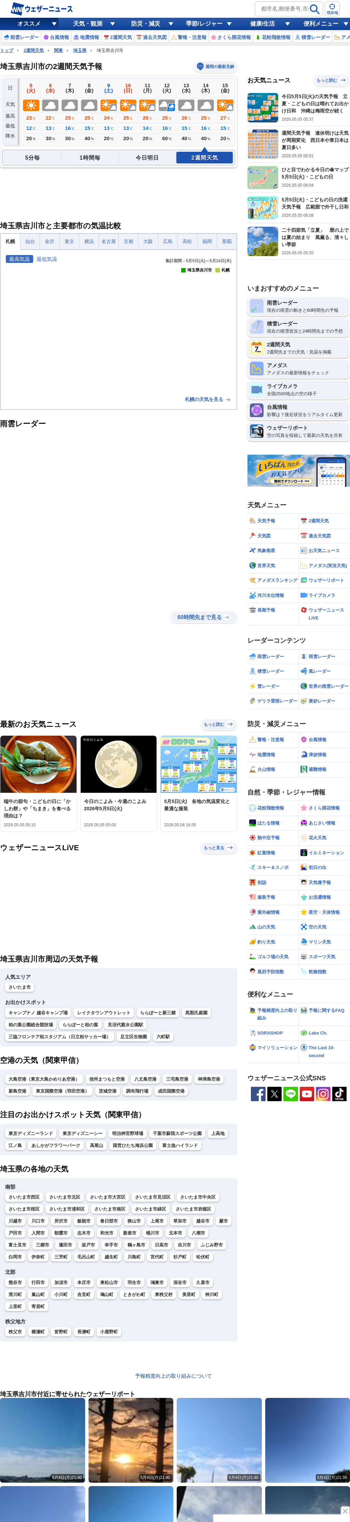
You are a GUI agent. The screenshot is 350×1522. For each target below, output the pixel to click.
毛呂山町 (86, 1256)
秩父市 (15, 1331)
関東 (58, 50)
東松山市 (109, 1282)
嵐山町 (38, 1294)
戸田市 (15, 1233)
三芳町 (61, 1256)
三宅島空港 (177, 1079)
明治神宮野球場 (127, 1133)
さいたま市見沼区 (153, 1197)
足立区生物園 (133, 1036)
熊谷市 (15, 1282)
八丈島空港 (145, 1079)
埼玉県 (79, 50)
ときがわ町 (134, 1294)
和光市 (106, 1233)
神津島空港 (209, 1079)
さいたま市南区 (109, 1209)
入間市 (38, 1233)
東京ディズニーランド (31, 1133)
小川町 (61, 1294)
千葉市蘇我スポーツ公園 (177, 1133)
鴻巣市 (157, 1282)
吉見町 (84, 1294)
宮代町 (157, 1256)
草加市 (180, 1221)
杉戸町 (180, 1256)
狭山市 (134, 1221)
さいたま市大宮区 (107, 1197)
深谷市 (180, 1282)
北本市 (175, 1233)
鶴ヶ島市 (136, 1244)
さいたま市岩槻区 (193, 1209)
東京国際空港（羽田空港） (62, 1091)
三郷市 (42, 1244)
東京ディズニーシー (83, 1133)
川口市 (38, 1221)
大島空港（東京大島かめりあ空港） (44, 1079)
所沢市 (61, 1221)
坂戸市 (88, 1244)
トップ (6, 50)
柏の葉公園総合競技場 (31, 1024)
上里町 (15, 1306)
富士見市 (17, 1244)
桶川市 (152, 1233)
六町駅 (163, 1036)
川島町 (134, 1256)
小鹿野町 (109, 1331)
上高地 (218, 1133)
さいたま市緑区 (150, 1209)
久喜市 (203, 1282)
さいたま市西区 (24, 1197)
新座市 (129, 1233)
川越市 (15, 1221)
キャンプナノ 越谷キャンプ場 (38, 1012)
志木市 (84, 1233)
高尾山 (96, 1145)
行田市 (38, 1282)
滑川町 (15, 1294)
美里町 (189, 1294)
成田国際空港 (171, 1091)
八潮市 (198, 1233)
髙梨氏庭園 (196, 1012)
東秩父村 (164, 1294)
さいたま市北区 (64, 1197)
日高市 (161, 1244)
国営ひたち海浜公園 (133, 1145)
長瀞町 (84, 1331)
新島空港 (17, 1091)
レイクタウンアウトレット (104, 1012)
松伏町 (203, 1256)
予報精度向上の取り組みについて (173, 1376)
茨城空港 (108, 1091)
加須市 (61, 1282)
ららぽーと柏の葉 (80, 1024)
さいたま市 (20, 987)
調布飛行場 (137, 1091)
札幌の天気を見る (208, 399)
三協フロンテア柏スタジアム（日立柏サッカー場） (60, 1036)
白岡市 (15, 1256)
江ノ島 (15, 1145)
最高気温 (19, 259)
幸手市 (111, 1244)
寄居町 (38, 1306)
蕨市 (223, 1221)
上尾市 (157, 1221)
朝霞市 (61, 1233)
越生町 (111, 1256)
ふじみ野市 (212, 1244)
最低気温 (47, 259)
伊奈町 (38, 1256)
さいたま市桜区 (24, 1209)
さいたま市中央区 (198, 1197)
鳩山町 (106, 1294)
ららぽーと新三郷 (158, 1012)
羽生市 (134, 1282)
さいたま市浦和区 (67, 1209)
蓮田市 (65, 1244)
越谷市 (203, 1221)
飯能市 (84, 1221)
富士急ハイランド (180, 1145)
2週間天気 (34, 50)
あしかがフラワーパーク (55, 1145)
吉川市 (184, 1244)
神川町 (211, 1294)
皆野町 (61, 1331)
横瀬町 (38, 1331)
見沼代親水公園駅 (125, 1024)
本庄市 (84, 1282)
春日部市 (109, 1221)
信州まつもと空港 (107, 1079)
